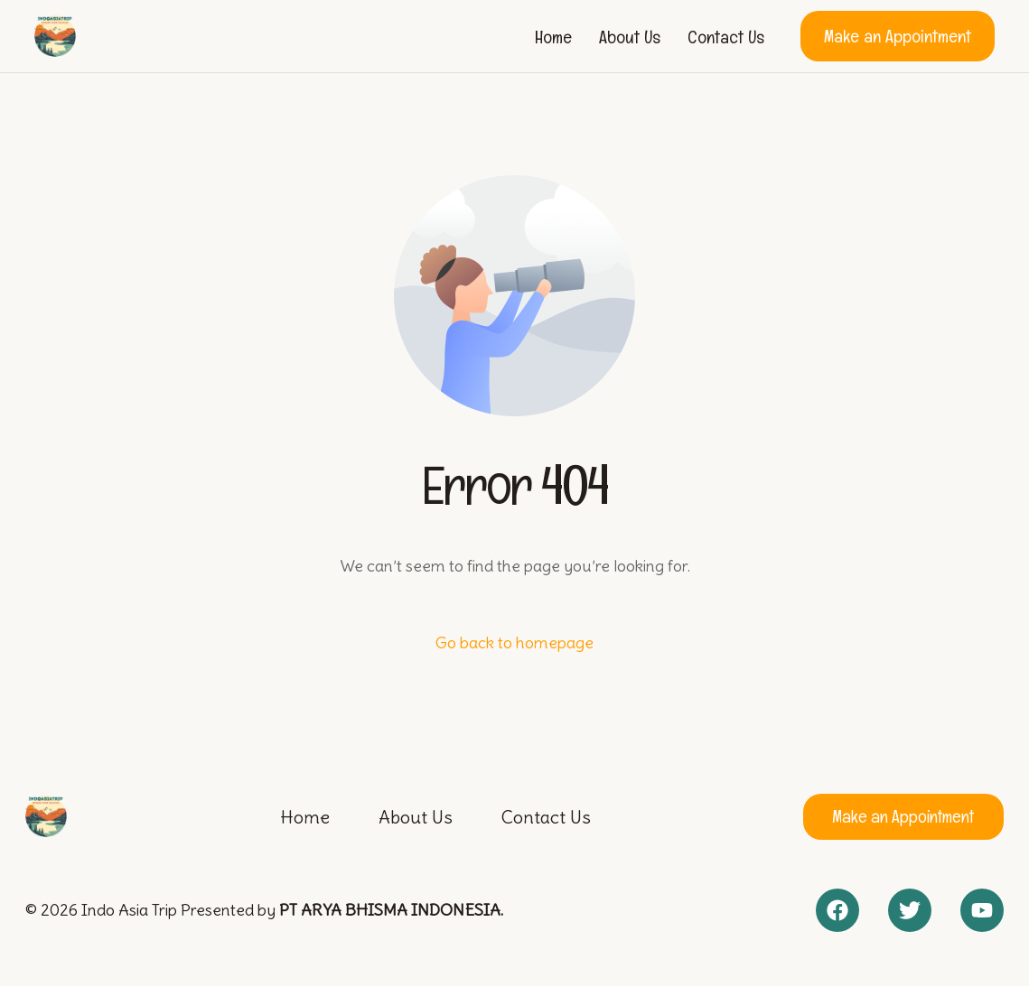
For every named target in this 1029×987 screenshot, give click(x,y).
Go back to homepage (514, 642)
